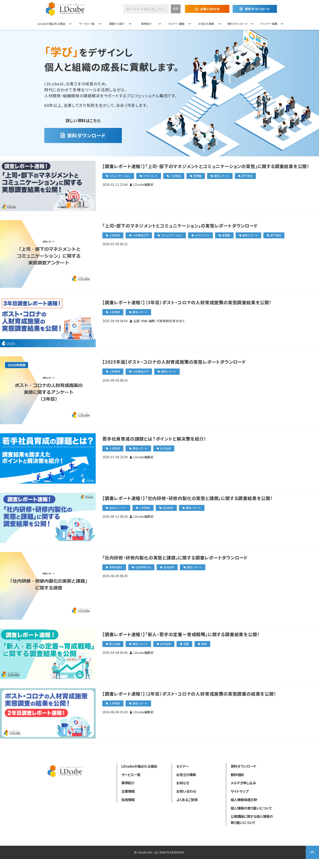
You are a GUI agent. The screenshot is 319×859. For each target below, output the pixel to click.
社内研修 (168, 508)
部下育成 (247, 176)
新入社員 (114, 644)
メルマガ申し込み (243, 782)
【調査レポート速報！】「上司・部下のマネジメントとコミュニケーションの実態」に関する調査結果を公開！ (205, 166)
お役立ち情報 (206, 23)
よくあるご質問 (187, 799)
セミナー (182, 766)
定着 (186, 644)
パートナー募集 (268, 23)
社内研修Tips (143, 567)
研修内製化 (116, 567)
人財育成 (114, 235)
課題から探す (116, 23)
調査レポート (221, 176)
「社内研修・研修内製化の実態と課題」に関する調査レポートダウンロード (175, 557)
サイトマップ (240, 791)
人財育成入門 (140, 235)
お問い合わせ (209, 9)
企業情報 (128, 791)
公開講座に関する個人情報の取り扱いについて (252, 819)
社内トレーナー (118, 508)
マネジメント (150, 176)
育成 (204, 644)
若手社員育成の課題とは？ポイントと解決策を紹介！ (154, 438)
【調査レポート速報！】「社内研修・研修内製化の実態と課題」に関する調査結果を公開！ (187, 498)
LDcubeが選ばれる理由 (51, 23)
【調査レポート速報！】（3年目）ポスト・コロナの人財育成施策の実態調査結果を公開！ (187, 302)
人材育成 (175, 176)
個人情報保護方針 (244, 799)
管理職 (197, 176)
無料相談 (237, 774)
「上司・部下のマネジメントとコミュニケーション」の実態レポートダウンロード (180, 225)
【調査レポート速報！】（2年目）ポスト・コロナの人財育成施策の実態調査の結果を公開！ (189, 693)
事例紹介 (146, 23)
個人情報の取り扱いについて (251, 808)
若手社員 (165, 448)
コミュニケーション (119, 176)
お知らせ (182, 782)
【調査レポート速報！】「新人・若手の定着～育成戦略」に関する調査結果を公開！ (180, 634)
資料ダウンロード (257, 9)
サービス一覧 (86, 23)
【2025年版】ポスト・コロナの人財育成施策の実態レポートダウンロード (174, 362)
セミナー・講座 (176, 23)
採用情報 (128, 799)
